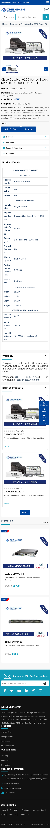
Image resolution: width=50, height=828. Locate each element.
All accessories (7, 746)
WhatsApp (44, 403)
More (25, 512)
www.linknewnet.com (40, 824)
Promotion (7, 520)
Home (5, 24)
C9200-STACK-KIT (14, 434)
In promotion (6, 732)
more (6, 446)
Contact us (5, 765)
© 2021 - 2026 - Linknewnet (13, 824)
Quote (44, 410)
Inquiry (28, 129)
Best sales (5, 741)
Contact (44, 416)
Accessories (38, 810)
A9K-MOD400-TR (14, 573)
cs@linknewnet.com (12, 788)
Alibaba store (9, 793)
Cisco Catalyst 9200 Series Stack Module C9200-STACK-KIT (35, 24)
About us (5, 760)
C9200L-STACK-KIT (14, 491)
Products (14, 24)
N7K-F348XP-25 (13, 641)
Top (44, 422)
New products (7, 736)
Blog (3, 814)
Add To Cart (11, 129)
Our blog (4, 756)
